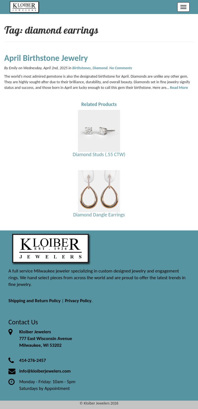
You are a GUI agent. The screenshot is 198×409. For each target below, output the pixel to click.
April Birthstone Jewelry (46, 58)
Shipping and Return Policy (34, 301)
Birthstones (81, 68)
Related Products (99, 104)
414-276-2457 (32, 360)
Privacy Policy (78, 301)
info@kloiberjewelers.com (45, 371)
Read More (179, 87)
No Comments (120, 68)
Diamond (100, 68)
